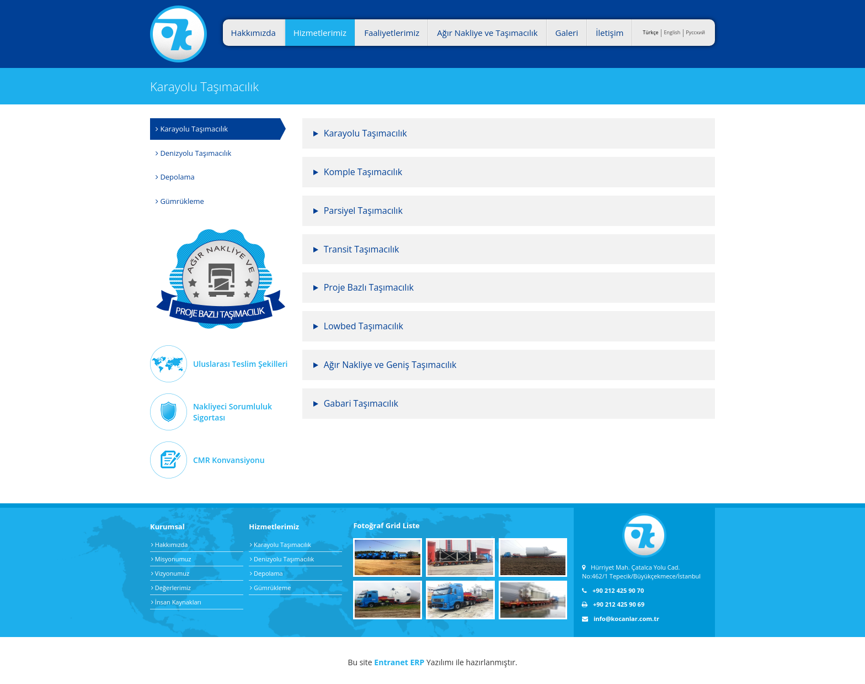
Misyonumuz (171, 559)
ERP (417, 662)
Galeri (567, 32)
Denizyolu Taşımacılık (193, 153)
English (672, 32)
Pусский (695, 32)
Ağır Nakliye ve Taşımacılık (487, 32)
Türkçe (650, 32)
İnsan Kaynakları (176, 602)
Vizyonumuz (170, 573)
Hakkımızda (253, 32)
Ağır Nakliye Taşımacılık (220, 279)
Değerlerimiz (171, 587)
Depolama (175, 177)
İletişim (609, 32)
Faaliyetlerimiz (391, 32)
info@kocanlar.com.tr (620, 618)
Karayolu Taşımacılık (192, 129)
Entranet (391, 662)
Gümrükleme (180, 201)
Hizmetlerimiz (319, 32)
